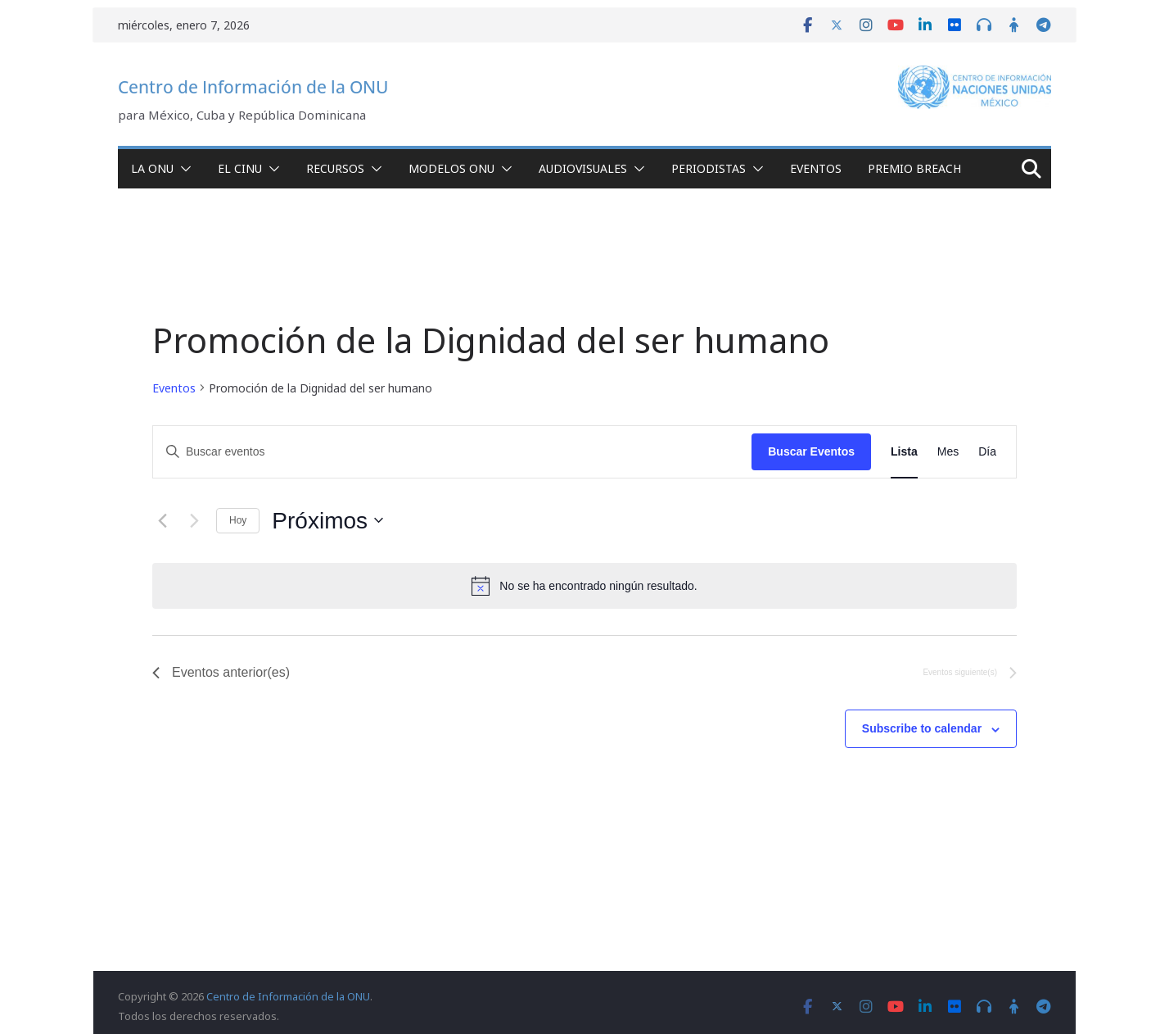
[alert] (584, 586)
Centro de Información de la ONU (253, 86)
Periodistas (708, 168)
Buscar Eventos (811, 451)
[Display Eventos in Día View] (987, 452)
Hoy (237, 520)
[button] (183, 168)
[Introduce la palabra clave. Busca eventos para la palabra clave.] (452, 452)
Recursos (335, 168)
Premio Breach (914, 168)
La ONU (152, 168)
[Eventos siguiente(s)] (194, 520)
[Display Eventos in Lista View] (904, 452)
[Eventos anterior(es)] (162, 520)
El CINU (240, 168)
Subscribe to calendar (922, 728)
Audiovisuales (583, 168)
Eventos (816, 168)
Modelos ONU (451, 168)
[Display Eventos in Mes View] (948, 452)
